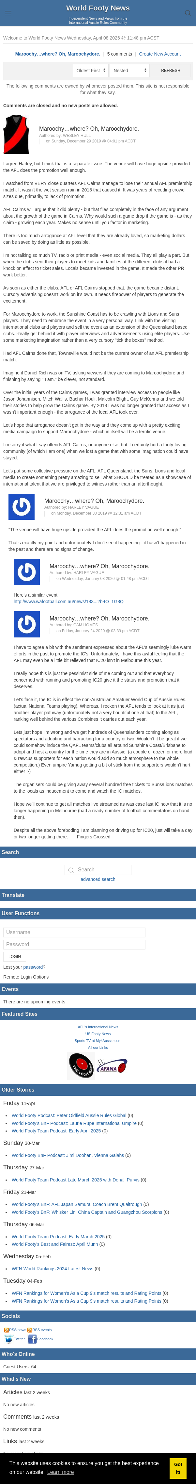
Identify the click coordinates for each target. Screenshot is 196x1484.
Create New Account (160, 54)
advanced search (98, 879)
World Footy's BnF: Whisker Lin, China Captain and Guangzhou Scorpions (87, 1212)
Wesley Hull (77, 135)
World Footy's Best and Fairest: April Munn (55, 1244)
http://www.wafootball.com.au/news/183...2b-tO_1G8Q (69, 601)
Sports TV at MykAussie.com (98, 1041)
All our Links (98, 1047)
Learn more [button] (60, 1472)
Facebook (40, 1339)
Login (14, 956)
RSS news (15, 1330)
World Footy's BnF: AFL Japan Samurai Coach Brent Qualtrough (77, 1204)
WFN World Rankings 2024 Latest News (52, 1268)
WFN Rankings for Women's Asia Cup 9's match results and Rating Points (87, 1293)
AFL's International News (98, 1027)
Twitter (14, 1339)
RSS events (39, 1330)
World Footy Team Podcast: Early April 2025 (56, 1130)
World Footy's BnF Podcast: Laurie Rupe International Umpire (74, 1123)
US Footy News (98, 1034)
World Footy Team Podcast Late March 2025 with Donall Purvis (76, 1179)
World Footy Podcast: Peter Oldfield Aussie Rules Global (69, 1115)
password (33, 967)
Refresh (170, 70)
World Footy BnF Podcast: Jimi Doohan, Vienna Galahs (68, 1155)
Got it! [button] (178, 1468)
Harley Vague (83, 507)
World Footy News (98, 8)
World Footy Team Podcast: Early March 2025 (58, 1236)
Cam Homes (85, 625)
